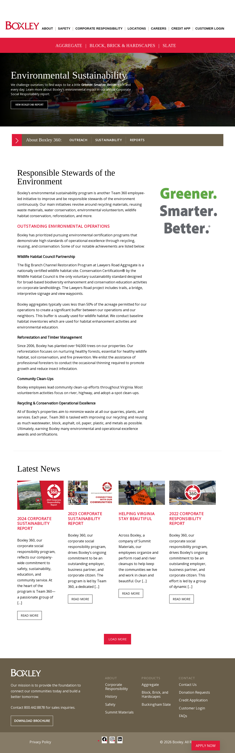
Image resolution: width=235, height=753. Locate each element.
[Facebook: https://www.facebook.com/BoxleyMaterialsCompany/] (104, 740)
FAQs (183, 716)
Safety (64, 28)
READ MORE (29, 615)
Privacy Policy (40, 742)
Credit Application (193, 700)
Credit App (180, 28)
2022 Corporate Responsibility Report (186, 518)
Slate (169, 45)
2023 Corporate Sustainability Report (85, 518)
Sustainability (108, 140)
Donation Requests (194, 692)
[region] (117, 89)
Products (150, 678)
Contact (187, 678)
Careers (158, 28)
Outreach (78, 140)
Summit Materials (119, 712)
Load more (117, 639)
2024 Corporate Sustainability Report (34, 523)
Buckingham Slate (156, 704)
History (111, 696)
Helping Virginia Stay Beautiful (136, 516)
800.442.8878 (34, 707)
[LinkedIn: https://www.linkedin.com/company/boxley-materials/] (119, 740)
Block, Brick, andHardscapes (155, 694)
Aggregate (69, 45)
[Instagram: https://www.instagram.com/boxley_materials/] (112, 740)
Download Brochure (32, 721)
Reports (137, 140)
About (47, 28)
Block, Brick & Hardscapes (122, 45)
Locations (137, 28)
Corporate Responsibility (99, 28)
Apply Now (206, 745)
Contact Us (188, 684)
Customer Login (209, 28)
